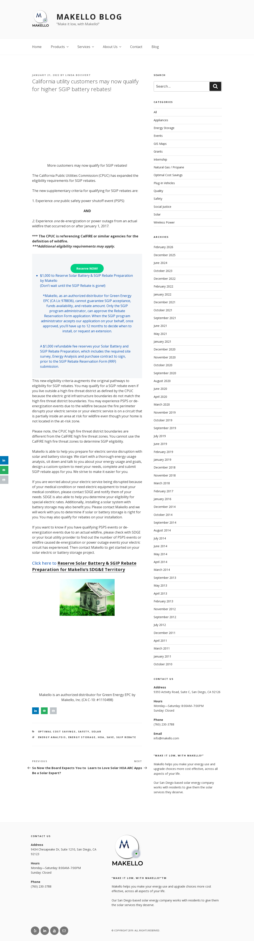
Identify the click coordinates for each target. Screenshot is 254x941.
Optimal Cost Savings (57, 731)
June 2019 (160, 444)
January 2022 (162, 294)
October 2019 (163, 420)
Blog (155, 46)
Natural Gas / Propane (169, 167)
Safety (83, 731)
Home (37, 46)
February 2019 (163, 452)
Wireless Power (164, 222)
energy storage (82, 737)
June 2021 (160, 326)
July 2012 (160, 625)
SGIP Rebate (126, 737)
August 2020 (162, 381)
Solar (97, 731)
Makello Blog (89, 17)
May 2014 (160, 554)
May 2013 (160, 585)
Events (158, 136)
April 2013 (160, 593)
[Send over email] (44, 710)
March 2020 (162, 404)
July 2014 (160, 538)
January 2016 (162, 499)
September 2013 (165, 578)
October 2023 (163, 271)
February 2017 (163, 491)
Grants (158, 151)
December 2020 (164, 349)
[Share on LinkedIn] (35, 710)
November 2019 (165, 412)
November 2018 (165, 475)
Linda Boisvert (78, 75)
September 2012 (165, 617)
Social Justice (162, 207)
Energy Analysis (52, 737)
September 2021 (165, 318)
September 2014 (165, 522)
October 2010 (163, 664)
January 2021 (162, 341)
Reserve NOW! (87, 268)
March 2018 (162, 483)
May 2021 (160, 334)
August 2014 (162, 530)
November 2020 (165, 357)
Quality (158, 191)
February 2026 (163, 247)
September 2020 (165, 373)
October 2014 (163, 515)
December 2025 (164, 255)
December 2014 (164, 507)
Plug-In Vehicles (164, 183)
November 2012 (165, 609)
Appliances (161, 120)
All (155, 112)
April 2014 (160, 562)
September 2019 (165, 428)
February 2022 (163, 286)
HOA (101, 737)
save (110, 737)
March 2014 (162, 570)
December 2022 (164, 279)
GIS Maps (160, 144)
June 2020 (160, 389)
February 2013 (163, 601)
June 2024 (160, 263)
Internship (160, 159)
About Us (112, 46)
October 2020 (163, 365)
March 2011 (162, 648)
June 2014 (160, 546)
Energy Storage (164, 128)
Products (60, 46)
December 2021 (164, 302)
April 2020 (160, 397)
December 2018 (164, 467)
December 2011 (164, 633)
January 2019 (162, 460)
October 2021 (163, 310)
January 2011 (162, 656)
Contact (136, 46)
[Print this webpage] (53, 710)
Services (86, 46)
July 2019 (160, 436)
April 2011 (160, 641)
